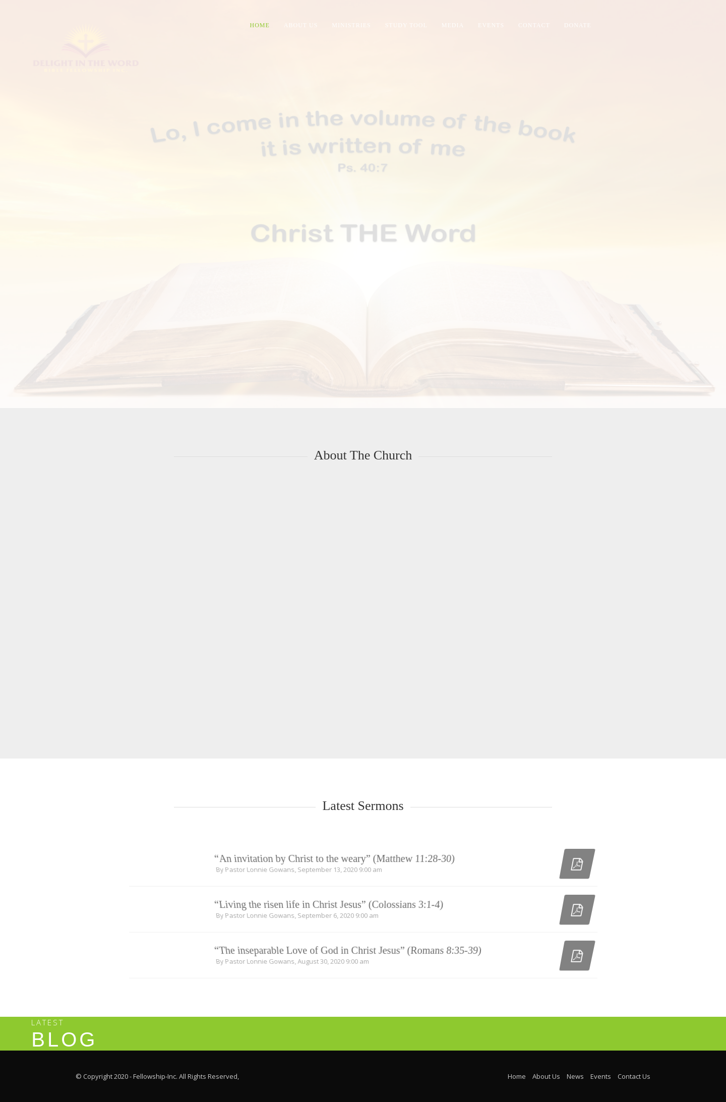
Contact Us (634, 1076)
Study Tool (406, 25)
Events (491, 25)
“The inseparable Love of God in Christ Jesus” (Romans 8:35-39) (348, 956)
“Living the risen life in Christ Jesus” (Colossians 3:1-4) (329, 910)
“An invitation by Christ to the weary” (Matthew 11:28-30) (335, 864)
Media (453, 25)
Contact (534, 25)
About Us (301, 25)
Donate (577, 25)
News (575, 1076)
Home (260, 25)
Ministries (351, 25)
